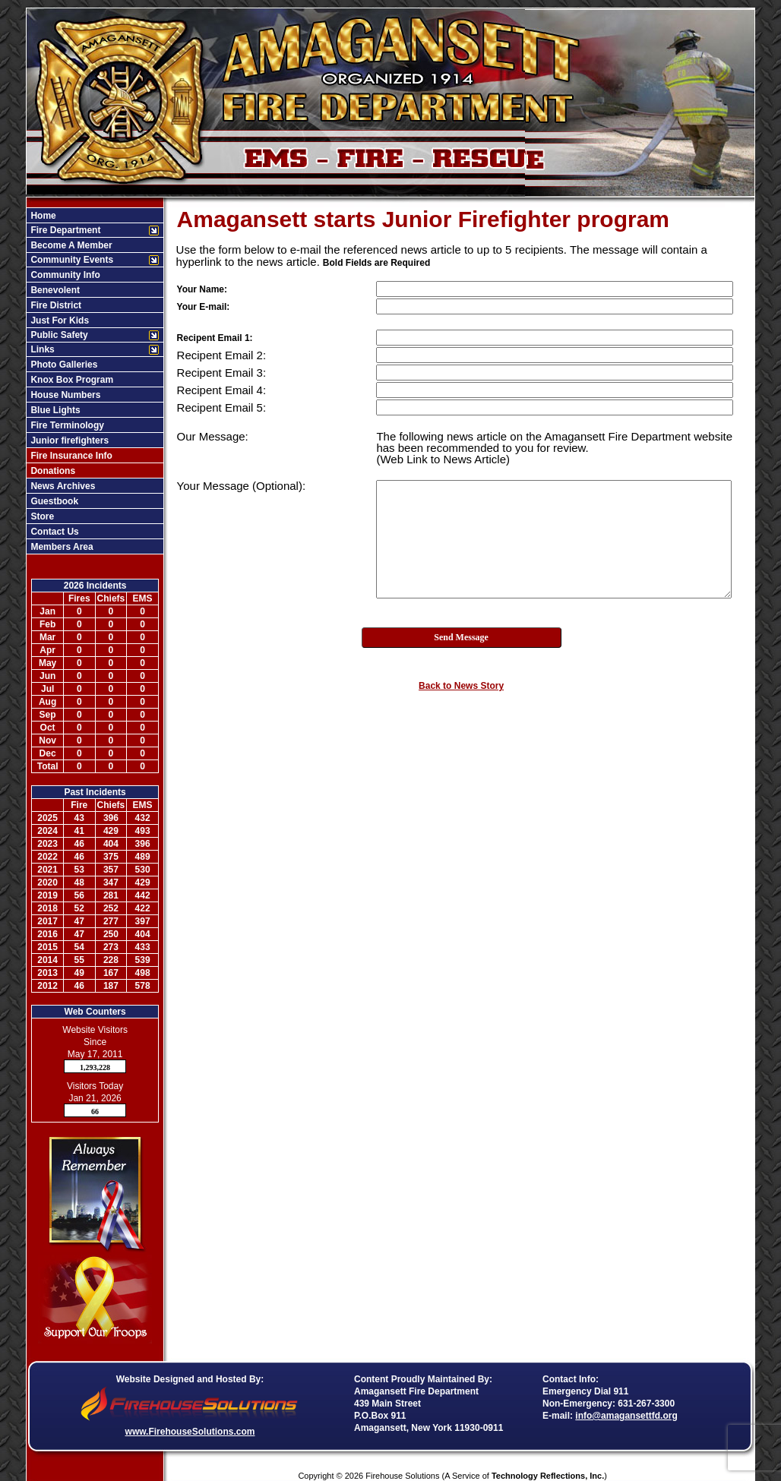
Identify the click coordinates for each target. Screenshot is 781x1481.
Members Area (60, 547)
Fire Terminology (66, 425)
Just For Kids (58, 320)
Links (41, 349)
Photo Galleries (62, 364)
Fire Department (64, 230)
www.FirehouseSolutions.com (190, 1431)
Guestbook (53, 501)
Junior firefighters (68, 440)
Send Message (461, 637)
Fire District (54, 305)
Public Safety (58, 335)
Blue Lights (54, 410)
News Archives (61, 486)
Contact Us (53, 531)
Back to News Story (461, 686)
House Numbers (64, 395)
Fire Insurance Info (70, 455)
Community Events (70, 259)
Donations (51, 471)
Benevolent (54, 290)
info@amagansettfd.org (626, 1415)
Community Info (64, 275)
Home (42, 215)
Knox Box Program (70, 379)
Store (41, 516)
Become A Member (70, 245)
